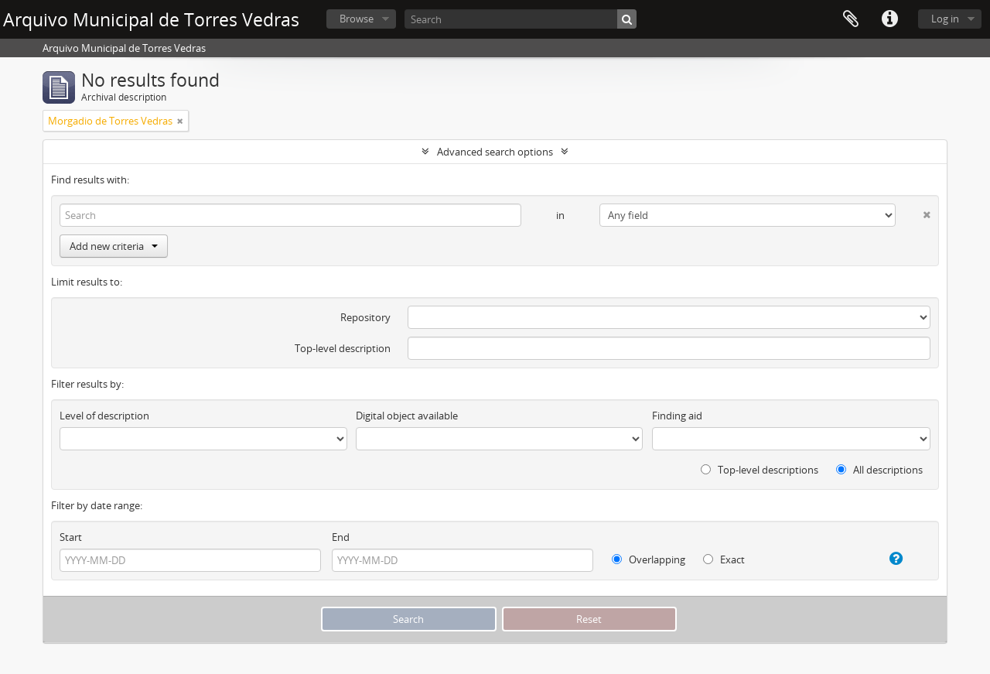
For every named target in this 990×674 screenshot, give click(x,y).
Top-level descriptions (759, 470)
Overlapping (648, 559)
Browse (357, 19)
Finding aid (677, 416)
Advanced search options (495, 152)
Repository (365, 317)
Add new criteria (114, 246)
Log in (945, 19)
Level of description (104, 416)
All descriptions (879, 470)
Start (71, 537)
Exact (724, 559)
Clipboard (850, 19)
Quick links (889, 19)
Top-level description (343, 348)
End (341, 537)
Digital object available (407, 416)
